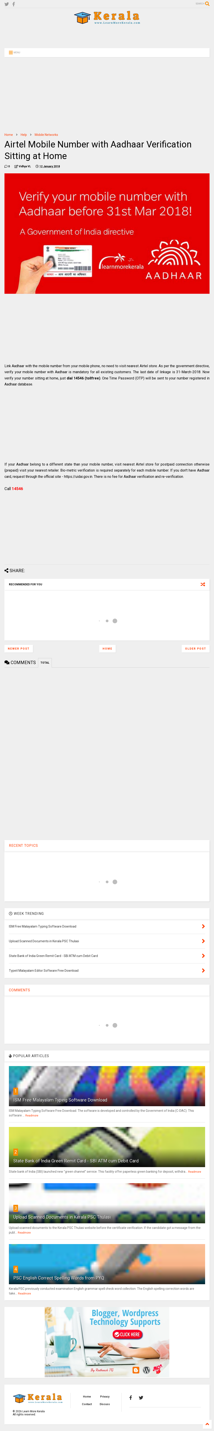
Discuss (105, 1404)
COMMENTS (19, 990)
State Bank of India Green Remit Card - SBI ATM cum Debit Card (76, 1161)
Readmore (31, 1115)
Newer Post (19, 648)
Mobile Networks (46, 135)
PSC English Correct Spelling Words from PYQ (58, 1278)
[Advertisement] (107, 36)
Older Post (195, 648)
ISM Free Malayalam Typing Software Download (60, 1100)
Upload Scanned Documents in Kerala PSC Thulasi (62, 1217)
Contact (87, 1404)
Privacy (104, 1396)
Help (24, 135)
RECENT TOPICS (23, 845)
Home (8, 135)
